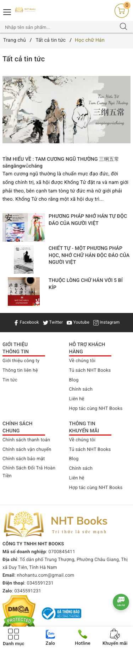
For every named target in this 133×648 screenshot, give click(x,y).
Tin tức (9, 380)
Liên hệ (76, 399)
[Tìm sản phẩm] (59, 27)
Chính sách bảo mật (23, 459)
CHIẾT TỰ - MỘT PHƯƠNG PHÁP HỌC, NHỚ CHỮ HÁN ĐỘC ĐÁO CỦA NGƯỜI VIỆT (89, 255)
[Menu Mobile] (7, 11)
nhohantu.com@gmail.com (45, 575)
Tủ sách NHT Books (90, 370)
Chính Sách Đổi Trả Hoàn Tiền (28, 472)
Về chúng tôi (82, 361)
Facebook (26, 322)
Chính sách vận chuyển (26, 449)
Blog (74, 380)
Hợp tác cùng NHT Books (96, 408)
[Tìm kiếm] (123, 27)
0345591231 (40, 583)
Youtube (78, 322)
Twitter (53, 322)
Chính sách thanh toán (26, 440)
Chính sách (81, 389)
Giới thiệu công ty (21, 361)
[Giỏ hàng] (122, 11)
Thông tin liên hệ (20, 370)
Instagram (106, 322)
